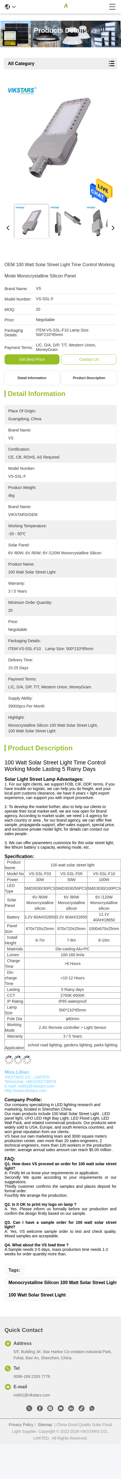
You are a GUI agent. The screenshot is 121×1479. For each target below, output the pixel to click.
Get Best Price (32, 359)
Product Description (89, 378)
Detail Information (31, 378)
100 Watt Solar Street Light (37, 1295)
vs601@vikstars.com (32, 1395)
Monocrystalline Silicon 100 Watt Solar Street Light (62, 1282)
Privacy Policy (21, 1424)
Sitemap (45, 1424)
